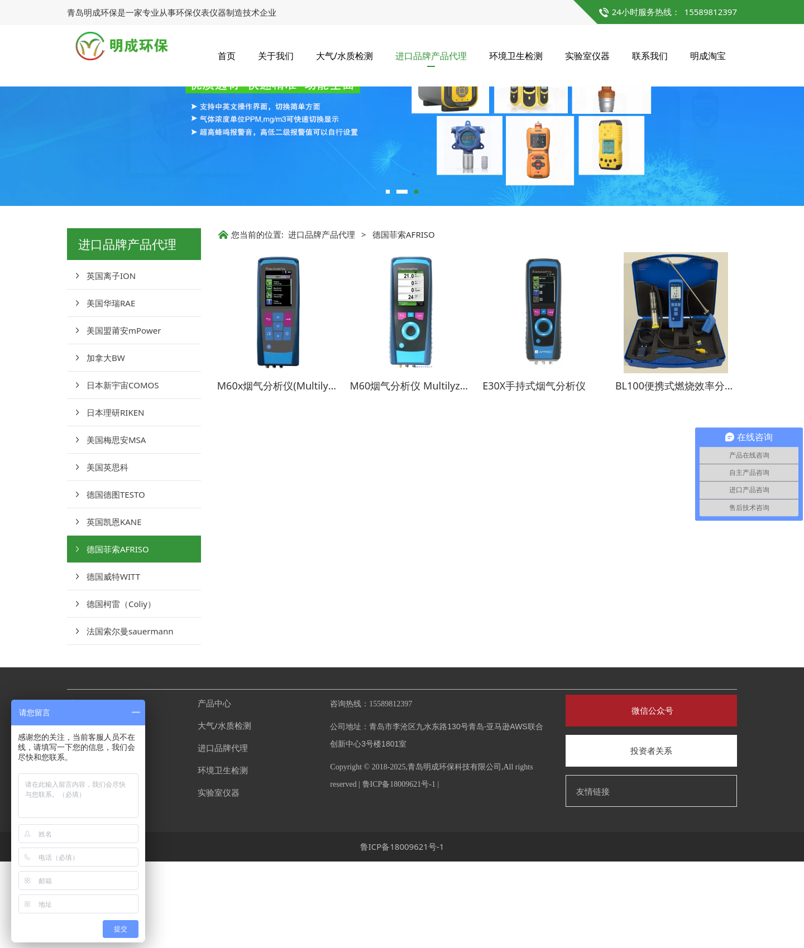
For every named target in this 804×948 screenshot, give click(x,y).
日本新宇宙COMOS (123, 471)
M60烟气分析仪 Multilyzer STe (419, 472)
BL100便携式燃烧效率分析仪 (680, 472)
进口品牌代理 (223, 834)
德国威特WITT (113, 662)
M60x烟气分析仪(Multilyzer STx (289, 472)
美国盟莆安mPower (124, 416)
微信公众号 (651, 796)
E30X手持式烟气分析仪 (534, 472)
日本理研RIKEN (115, 498)
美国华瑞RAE (111, 389)
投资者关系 (651, 837)
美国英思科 (107, 553)
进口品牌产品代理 (431, 56)
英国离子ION (111, 362)
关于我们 (276, 56)
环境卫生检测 (516, 56)
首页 (227, 56)
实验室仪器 (587, 56)
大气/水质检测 (344, 56)
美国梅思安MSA (116, 526)
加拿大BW (106, 444)
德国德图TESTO (116, 580)
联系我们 (650, 56)
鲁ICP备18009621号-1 (399, 871)
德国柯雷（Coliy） (121, 690)
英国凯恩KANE (114, 608)
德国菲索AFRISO (118, 635)
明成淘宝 (708, 56)
